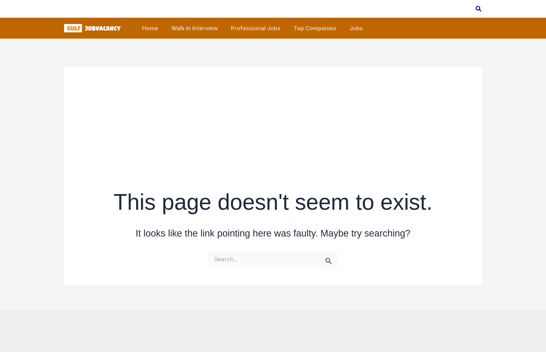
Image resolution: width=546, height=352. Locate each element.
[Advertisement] (273, 116)
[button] (479, 9)
